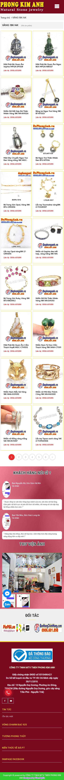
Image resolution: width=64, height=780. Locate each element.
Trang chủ (5, 17)
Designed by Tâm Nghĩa (34, 778)
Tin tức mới (8, 716)
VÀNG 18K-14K (19, 17)
